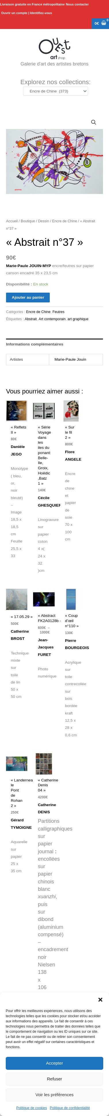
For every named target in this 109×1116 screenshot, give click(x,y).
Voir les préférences (54, 1094)
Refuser (54, 1078)
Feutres (58, 312)
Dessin (43, 221)
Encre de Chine (64, 221)
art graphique (78, 319)
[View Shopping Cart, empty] (100, 23)
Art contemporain (52, 319)
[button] (100, 1000)
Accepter (54, 1063)
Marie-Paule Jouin (70, 359)
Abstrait (31, 319)
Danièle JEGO (18, 454)
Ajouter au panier (28, 297)
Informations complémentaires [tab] (34, 344)
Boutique (28, 221)
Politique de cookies (31, 1108)
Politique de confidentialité (70, 1108)
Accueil (12, 221)
